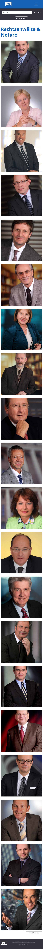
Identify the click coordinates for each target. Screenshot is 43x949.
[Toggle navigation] (36, 4)
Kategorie (20, 18)
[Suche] (17, 12)
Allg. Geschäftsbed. (17, 942)
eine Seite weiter (34, 933)
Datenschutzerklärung (29, 942)
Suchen (37, 12)
